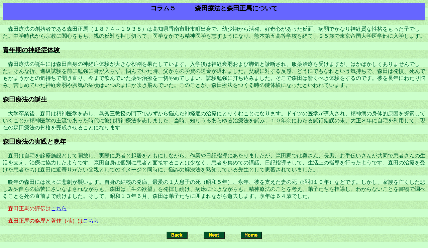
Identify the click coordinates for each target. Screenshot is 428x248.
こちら (59, 208)
